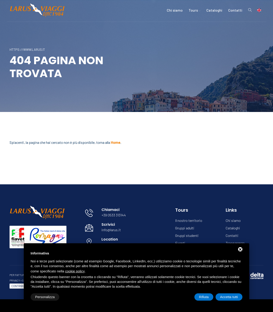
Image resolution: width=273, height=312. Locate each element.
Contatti (235, 10)
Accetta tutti (229, 297)
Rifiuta (204, 297)
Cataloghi (214, 10)
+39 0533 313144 (113, 215)
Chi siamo (175, 10)
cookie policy (75, 271)
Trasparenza (235, 243)
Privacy (15, 280)
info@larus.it (111, 230)
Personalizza (45, 297)
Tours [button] (194, 10)
